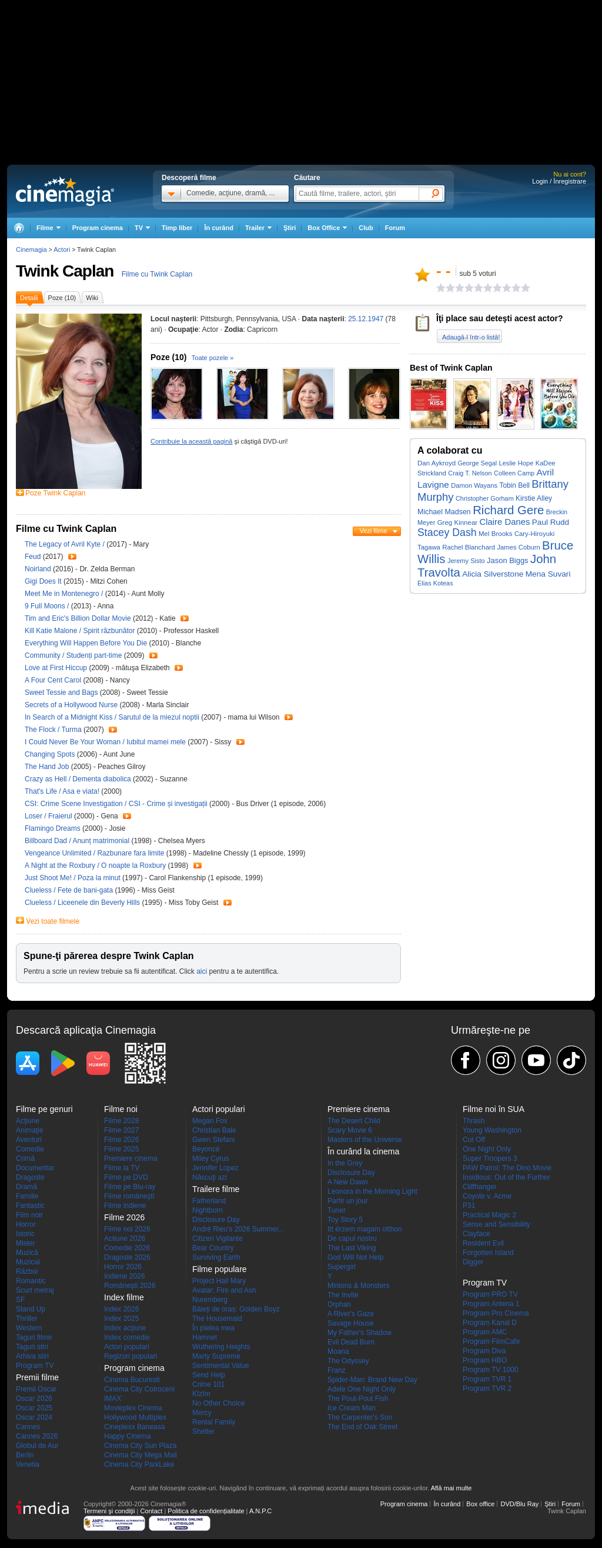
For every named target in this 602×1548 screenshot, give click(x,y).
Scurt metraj (35, 1290)
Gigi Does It (44, 581)
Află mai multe (451, 1488)
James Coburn (518, 547)
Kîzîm (201, 1394)
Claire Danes (505, 522)
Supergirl (341, 1267)
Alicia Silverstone (492, 574)
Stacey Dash (447, 532)
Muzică (27, 1253)
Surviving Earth (216, 1257)
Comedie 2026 (127, 1248)
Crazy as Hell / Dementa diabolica (78, 779)
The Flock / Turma (53, 729)
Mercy (202, 1413)
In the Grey (344, 1163)
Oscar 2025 (34, 1408)
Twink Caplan (64, 271)
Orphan (339, 1304)
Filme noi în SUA (493, 1109)
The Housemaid (217, 1318)
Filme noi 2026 (127, 1229)
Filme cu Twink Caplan (157, 274)
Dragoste (30, 1177)
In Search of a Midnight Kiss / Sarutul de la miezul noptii (112, 717)
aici (201, 971)
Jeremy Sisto (466, 560)
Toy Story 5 (345, 1220)
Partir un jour (347, 1201)
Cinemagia (31, 249)
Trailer (72, 557)
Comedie (30, 1149)
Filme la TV (121, 1168)
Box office (480, 1503)
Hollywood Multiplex (135, 1417)
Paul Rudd (550, 522)
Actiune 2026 (124, 1238)
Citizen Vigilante (217, 1238)
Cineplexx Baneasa (134, 1427)
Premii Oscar (36, 1389)
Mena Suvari (548, 574)
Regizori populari (130, 1356)
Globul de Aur (37, 1446)
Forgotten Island (488, 1253)
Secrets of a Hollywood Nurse (72, 705)
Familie (27, 1196)
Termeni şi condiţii (109, 1510)
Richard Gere (508, 510)
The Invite (343, 1295)
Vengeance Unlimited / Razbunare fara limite (94, 853)
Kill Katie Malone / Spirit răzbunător (80, 631)
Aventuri (29, 1140)
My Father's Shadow (359, 1333)
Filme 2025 (121, 1149)
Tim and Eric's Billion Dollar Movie (79, 618)
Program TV (34, 1365)
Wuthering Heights (221, 1347)
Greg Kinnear (457, 522)
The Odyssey (348, 1361)
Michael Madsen (444, 512)
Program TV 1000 (491, 1370)
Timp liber (177, 227)
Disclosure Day (216, 1220)
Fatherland (209, 1201)
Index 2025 (121, 1318)
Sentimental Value (220, 1365)
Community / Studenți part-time (73, 655)
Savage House (350, 1323)
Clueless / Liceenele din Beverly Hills (82, 902)
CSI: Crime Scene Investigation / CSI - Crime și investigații (116, 804)
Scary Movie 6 (349, 1130)
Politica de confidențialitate (206, 1510)
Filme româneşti (129, 1196)
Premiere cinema (131, 1158)
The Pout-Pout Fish (357, 1398)
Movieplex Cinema (133, 1408)
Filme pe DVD (126, 1177)
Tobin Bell (514, 485)
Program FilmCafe (491, 1341)
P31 (469, 1205)
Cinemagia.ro (65, 191)
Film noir (29, 1215)
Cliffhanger (480, 1187)
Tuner (336, 1210)
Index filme (124, 1297)
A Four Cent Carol (54, 680)
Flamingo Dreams (53, 828)
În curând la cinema (363, 1151)
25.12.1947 (365, 319)
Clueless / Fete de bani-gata (69, 890)
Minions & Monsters (358, 1285)
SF (20, 1300)
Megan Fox (210, 1121)
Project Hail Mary (219, 1281)
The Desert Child (353, 1121)
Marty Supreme (216, 1356)
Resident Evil (483, 1243)
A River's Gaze (350, 1314)
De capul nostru (352, 1238)
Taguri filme (34, 1337)
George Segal (477, 463)
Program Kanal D (490, 1323)
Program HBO (485, 1360)
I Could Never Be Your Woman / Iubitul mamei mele (105, 742)
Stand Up (30, 1309)
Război (27, 1271)
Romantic (31, 1281)
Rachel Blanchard (468, 547)
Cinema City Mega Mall (140, 1455)
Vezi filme (373, 530)
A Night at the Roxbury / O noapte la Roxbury (95, 865)
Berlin (25, 1455)
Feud (34, 556)
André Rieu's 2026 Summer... (238, 1229)
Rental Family (213, 1422)
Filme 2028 (121, 1121)
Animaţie (30, 1130)
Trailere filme (215, 1189)
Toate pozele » (213, 357)
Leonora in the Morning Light (372, 1191)
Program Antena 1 (491, 1304)
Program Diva (484, 1351)
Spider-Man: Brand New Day (372, 1380)
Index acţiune (125, 1328)
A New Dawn (347, 1182)
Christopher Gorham (485, 498)
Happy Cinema (127, 1436)
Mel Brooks (496, 533)
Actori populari (126, 1347)
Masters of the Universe (364, 1140)
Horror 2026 (123, 1267)
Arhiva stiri (32, 1356)
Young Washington (492, 1130)
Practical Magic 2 (489, 1215)
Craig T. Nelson (469, 473)
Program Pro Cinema (496, 1313)
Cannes (28, 1427)
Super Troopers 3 (490, 1158)
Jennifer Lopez (215, 1168)
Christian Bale (214, 1130)
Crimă (25, 1158)
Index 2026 (121, 1309)
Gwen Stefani (213, 1140)
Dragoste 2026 (127, 1257)
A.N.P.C (260, 1510)
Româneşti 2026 (129, 1285)
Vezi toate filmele (52, 921)
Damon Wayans (474, 485)
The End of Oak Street (362, 1427)
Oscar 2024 (34, 1417)
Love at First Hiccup (57, 668)
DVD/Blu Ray (519, 1503)
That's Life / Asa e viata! (62, 791)
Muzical (28, 1262)
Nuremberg (210, 1300)
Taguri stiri (32, 1347)
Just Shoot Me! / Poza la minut (73, 878)
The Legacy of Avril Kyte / (65, 544)
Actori (61, 249)
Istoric (25, 1234)
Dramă (26, 1187)
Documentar (35, 1168)
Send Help (208, 1375)
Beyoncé (206, 1149)
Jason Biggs (508, 560)
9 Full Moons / (48, 606)
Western (29, 1328)
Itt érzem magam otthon (364, 1229)
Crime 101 (208, 1384)
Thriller (27, 1318)
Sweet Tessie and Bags (62, 692)
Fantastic (30, 1205)
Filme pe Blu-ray (129, 1187)
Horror (26, 1224)
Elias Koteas (435, 583)
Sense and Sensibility (496, 1224)
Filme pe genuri (44, 1109)
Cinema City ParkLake (139, 1464)
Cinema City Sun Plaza (140, 1446)
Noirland (39, 569)
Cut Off (474, 1140)
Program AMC (485, 1332)
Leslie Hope (516, 463)
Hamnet (204, 1337)
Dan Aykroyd (436, 463)
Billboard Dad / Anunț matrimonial (77, 841)
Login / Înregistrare (559, 181)
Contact (151, 1510)
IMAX (112, 1398)
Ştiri (289, 227)
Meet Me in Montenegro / (65, 594)
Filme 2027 (121, 1130)
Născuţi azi (209, 1177)
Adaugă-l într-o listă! (471, 337)
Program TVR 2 (487, 1388)
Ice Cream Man (351, 1408)
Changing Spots (51, 754)
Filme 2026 (121, 1140)
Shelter (203, 1431)
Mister (25, 1243)
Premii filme (37, 1377)
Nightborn (207, 1210)
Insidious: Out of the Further (506, 1177)
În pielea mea (213, 1328)
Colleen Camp (514, 473)
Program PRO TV (490, 1294)
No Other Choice (218, 1403)
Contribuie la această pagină (191, 441)
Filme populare (219, 1269)
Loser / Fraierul (48, 816)
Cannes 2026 (37, 1436)
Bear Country (213, 1248)
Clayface (476, 1234)
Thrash (473, 1121)
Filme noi (121, 1109)
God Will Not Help (355, 1257)
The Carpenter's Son (359, 1417)
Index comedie (127, 1337)
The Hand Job (48, 767)
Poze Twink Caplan (55, 493)
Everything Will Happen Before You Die (87, 643)
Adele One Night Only (361, 1389)
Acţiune (27, 1121)
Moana (338, 1351)
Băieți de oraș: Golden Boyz (236, 1309)
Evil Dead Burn (350, 1342)
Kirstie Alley (534, 498)
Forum (395, 227)
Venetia (27, 1464)
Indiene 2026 (124, 1276)
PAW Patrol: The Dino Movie (507, 1168)
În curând (218, 227)
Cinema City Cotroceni (139, 1389)
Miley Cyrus (210, 1158)
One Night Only (487, 1149)
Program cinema (97, 227)
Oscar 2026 (34, 1398)
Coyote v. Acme (487, 1196)
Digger (473, 1262)
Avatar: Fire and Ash (224, 1290)
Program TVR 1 (487, 1379)
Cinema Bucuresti (132, 1380)
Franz (336, 1370)
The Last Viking (351, 1248)
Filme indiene (125, 1205)
